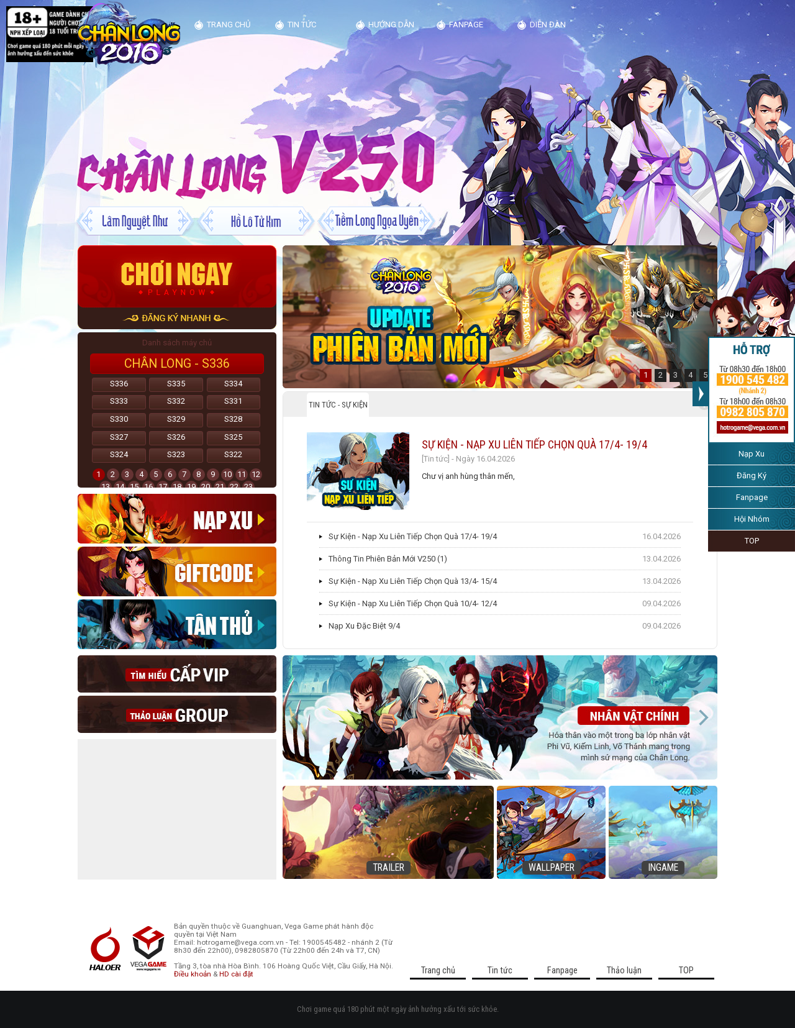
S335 (176, 383)
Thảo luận (624, 970)
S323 (176, 454)
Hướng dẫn (391, 24)
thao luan (177, 714)
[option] (500, 316)
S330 (119, 419)
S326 (176, 437)
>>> (700, 393)
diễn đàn (548, 24)
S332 (176, 401)
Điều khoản (192, 974)
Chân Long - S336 (177, 364)
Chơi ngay (177, 276)
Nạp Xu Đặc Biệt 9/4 (364, 625)
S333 (119, 401)
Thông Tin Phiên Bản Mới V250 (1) (388, 558)
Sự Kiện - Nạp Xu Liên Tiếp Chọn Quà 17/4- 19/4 (534, 444)
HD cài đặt (236, 974)
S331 (233, 401)
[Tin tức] (436, 458)
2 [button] (660, 375)
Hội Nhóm (752, 519)
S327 (119, 437)
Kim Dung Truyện (129, 33)
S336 (119, 383)
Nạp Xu (751, 453)
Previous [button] (297, 717)
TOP (752, 540)
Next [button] (703, 717)
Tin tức (302, 24)
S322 (233, 454)
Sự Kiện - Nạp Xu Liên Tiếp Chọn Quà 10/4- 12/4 (413, 603)
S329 (176, 419)
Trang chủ (228, 24)
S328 (233, 419)
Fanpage (752, 497)
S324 (119, 454)
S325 (233, 437)
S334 (233, 383)
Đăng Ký (751, 475)
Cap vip (177, 674)
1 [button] (645, 375)
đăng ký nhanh (177, 318)
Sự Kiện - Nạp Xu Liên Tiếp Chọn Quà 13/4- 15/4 (413, 581)
